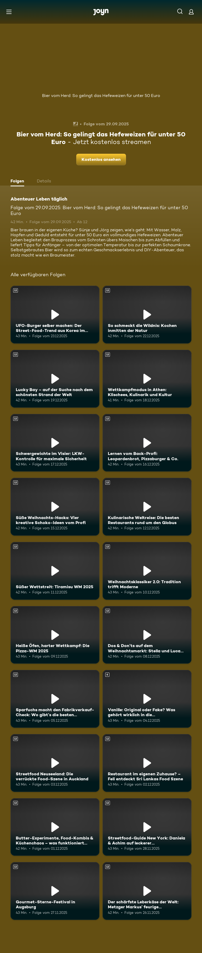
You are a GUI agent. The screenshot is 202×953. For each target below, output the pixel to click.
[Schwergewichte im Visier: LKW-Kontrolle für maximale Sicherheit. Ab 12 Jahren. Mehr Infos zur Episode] (55, 443)
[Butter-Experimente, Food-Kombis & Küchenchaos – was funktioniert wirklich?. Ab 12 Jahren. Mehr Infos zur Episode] (55, 827)
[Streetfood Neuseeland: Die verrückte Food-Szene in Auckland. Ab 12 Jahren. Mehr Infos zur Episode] (55, 763)
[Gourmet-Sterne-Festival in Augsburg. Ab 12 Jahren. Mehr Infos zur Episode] (55, 891)
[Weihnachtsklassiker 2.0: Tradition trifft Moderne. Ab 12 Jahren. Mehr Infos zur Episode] (147, 571)
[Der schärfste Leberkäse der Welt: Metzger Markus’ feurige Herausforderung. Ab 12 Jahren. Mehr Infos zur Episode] (147, 891)
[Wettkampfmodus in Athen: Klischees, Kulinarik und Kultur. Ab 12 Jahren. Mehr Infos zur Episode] (147, 379)
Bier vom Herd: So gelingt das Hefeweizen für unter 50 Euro (101, 95)
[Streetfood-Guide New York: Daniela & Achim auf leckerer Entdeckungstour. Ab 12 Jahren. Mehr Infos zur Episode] (147, 827)
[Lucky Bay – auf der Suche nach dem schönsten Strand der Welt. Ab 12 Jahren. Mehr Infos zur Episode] (55, 379)
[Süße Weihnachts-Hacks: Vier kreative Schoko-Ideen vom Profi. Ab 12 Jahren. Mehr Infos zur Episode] (55, 507)
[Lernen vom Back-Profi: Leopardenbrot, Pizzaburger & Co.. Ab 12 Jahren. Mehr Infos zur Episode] (147, 443)
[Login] (191, 11)
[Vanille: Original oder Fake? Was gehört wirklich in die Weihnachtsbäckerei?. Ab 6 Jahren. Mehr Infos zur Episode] (147, 699)
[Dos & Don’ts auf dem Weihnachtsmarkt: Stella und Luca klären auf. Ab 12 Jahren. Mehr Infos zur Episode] (147, 635)
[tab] (18, 181)
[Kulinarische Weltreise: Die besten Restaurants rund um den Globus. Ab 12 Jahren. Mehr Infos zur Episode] (147, 507)
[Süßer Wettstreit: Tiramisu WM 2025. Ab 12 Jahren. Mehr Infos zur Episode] (55, 571)
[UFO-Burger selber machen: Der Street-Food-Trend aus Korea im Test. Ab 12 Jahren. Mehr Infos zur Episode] (55, 315)
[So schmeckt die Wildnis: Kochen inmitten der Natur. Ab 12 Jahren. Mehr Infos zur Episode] (147, 315)
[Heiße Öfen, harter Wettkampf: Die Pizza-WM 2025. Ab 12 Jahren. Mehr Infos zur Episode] (55, 635)
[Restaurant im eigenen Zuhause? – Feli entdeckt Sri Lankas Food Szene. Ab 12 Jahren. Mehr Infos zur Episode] (147, 763)
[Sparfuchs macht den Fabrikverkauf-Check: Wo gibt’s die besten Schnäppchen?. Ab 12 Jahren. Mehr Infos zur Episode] (55, 699)
